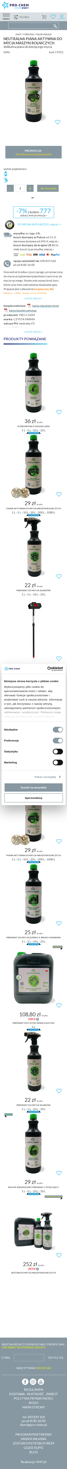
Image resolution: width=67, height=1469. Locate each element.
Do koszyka (49, 188)
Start (18, 34)
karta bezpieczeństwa (20, 310)
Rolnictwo (28, 34)
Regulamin (33, 1389)
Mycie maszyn (44, 34)
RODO (33, 1403)
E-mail (6, 1357)
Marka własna (33, 1439)
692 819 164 (36, 1417)
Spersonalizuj (33, 797)
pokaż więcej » (34, 298)
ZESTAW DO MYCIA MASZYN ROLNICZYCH (33, 1272)
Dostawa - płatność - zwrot (33, 1394)
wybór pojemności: (15, 168)
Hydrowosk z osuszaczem (33, 426)
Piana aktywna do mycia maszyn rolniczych (33, 508)
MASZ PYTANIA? (33, 1368)
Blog (33, 1452)
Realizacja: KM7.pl (33, 1462)
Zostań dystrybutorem (33, 1443)
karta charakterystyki (43, 305)
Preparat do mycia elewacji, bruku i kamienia (33, 937)
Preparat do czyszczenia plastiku (33, 1023)
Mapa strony (33, 1407)
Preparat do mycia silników (33, 590)
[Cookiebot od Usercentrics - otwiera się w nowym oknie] (48, 669)
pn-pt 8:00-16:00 (36, 262)
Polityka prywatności (33, 1398)
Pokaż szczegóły (45, 776)
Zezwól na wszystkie (34, 787)
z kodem (33, 212)
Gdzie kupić (33, 1448)
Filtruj (24, 17)
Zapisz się (55, 1357)
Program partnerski (33, 1434)
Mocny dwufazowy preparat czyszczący (33, 1187)
